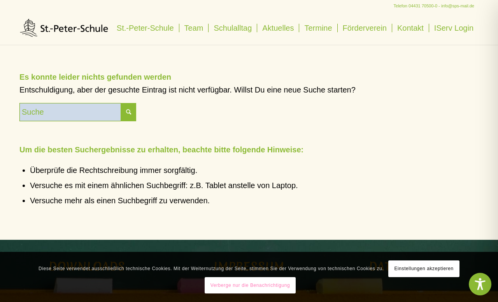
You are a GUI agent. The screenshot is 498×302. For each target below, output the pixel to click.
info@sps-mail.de (457, 5)
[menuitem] (145, 28)
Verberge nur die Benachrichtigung (250, 285)
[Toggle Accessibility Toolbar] (480, 284)
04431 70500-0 (423, 5)
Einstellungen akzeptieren (423, 268)
